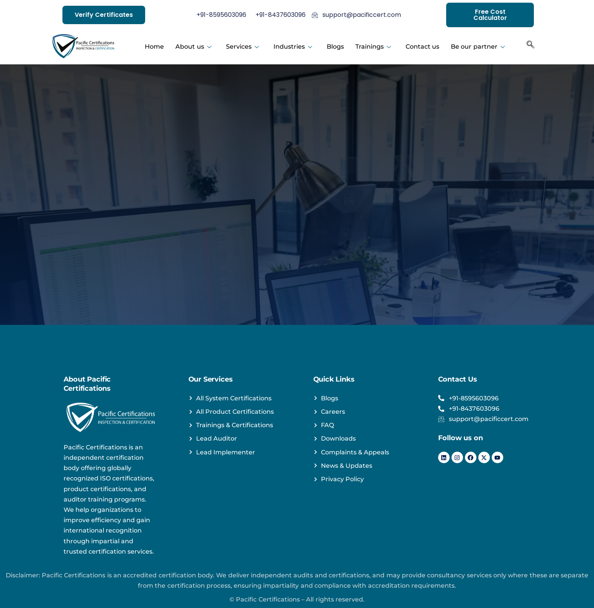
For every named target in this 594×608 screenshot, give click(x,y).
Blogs (335, 46)
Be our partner (478, 46)
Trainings (373, 46)
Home (154, 46)
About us (193, 46)
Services (242, 46)
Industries (292, 46)
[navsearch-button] (530, 46)
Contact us (422, 46)
